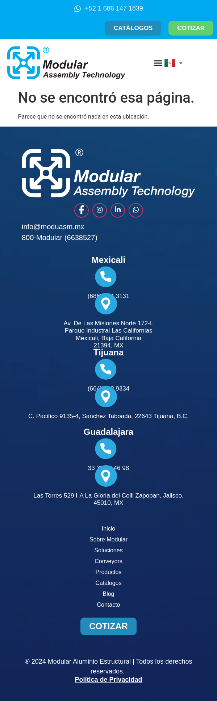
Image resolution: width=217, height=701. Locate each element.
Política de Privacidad (108, 679)
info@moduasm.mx (53, 227)
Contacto (108, 605)
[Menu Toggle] (158, 62)
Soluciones (108, 550)
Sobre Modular (108, 539)
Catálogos (108, 583)
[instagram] (99, 210)
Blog (108, 594)
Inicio (108, 528)
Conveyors (108, 561)
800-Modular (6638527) (59, 238)
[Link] (117, 210)
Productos (108, 572)
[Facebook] (81, 210)
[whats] (136, 210)
